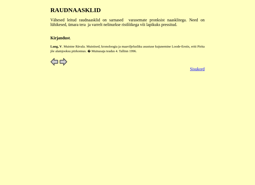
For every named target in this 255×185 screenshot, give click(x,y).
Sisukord (197, 69)
